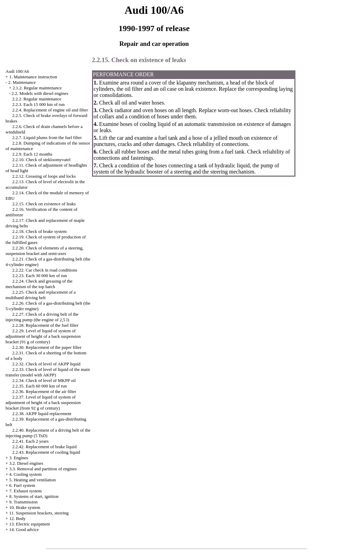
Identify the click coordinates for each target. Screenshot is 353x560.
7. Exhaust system (25, 490)
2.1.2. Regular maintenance (37, 87)
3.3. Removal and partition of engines (43, 468)
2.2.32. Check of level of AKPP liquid (46, 363)
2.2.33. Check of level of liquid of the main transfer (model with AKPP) (48, 372)
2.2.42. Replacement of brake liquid (44, 446)
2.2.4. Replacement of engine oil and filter (50, 109)
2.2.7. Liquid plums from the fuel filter (47, 137)
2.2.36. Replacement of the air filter (44, 391)
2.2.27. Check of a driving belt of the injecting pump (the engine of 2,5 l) (42, 317)
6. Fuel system (22, 485)
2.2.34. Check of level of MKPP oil (44, 380)
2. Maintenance (22, 82)
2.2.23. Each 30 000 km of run (39, 275)
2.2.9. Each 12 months (32, 154)
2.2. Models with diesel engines (39, 93)
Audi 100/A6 (17, 71)
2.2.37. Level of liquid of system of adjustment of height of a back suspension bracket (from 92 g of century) (43, 402)
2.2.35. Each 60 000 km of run (39, 386)
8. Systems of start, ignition (34, 496)
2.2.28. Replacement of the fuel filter (45, 325)
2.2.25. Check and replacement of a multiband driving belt (41, 294)
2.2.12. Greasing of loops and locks (44, 176)
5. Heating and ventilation (32, 479)
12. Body (17, 518)
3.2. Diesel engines (26, 463)
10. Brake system (24, 507)
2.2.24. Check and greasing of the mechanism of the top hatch (39, 283)
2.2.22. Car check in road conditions (44, 270)
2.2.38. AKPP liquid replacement (41, 413)
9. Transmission (23, 501)
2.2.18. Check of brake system (39, 231)
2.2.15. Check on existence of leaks (44, 203)
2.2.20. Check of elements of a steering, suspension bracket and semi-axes (44, 250)
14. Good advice (24, 529)
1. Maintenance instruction (33, 76)
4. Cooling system (25, 474)
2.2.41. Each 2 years (30, 441)
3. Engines (18, 457)
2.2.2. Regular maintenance (37, 98)
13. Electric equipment (29, 524)
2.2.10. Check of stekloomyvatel (41, 159)
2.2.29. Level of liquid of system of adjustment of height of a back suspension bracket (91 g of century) (43, 336)
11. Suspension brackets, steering (39, 512)
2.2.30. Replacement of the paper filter (47, 347)
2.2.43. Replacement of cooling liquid (46, 452)
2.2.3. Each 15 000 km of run (38, 104)
